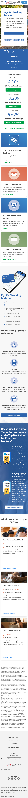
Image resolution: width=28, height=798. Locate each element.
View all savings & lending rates (14, 128)
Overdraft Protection (11, 714)
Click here (21, 713)
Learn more (14, 56)
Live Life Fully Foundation (8, 796)
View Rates (14, 67)
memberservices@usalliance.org (14, 757)
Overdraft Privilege (20, 714)
